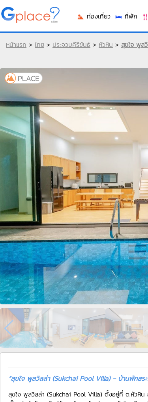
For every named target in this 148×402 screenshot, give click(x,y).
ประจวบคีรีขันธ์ (71, 44)
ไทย (39, 44)
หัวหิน (106, 44)
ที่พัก (125, 16)
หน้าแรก (16, 44)
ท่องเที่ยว (94, 16)
